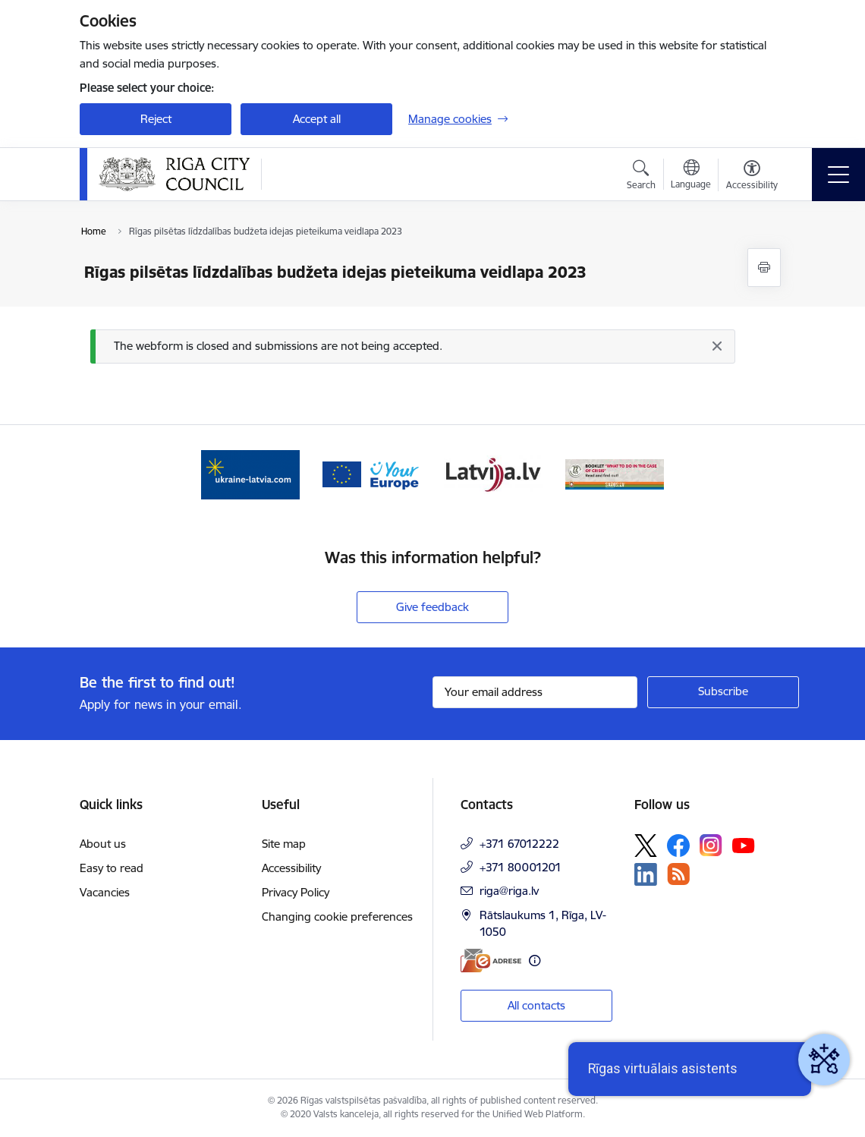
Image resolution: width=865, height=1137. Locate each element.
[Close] (716, 346)
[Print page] (764, 267)
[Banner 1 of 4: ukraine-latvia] (250, 473)
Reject (155, 119)
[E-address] (491, 960)
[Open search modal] (641, 177)
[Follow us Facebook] (678, 845)
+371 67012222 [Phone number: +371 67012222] (519, 843)
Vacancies (105, 892)
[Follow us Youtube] (743, 845)
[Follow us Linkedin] (645, 874)
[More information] (534, 960)
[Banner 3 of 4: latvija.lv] (493, 473)
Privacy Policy (295, 892)
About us (103, 843)
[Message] (412, 346)
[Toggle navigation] (838, 174)
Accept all (317, 119)
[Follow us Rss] (678, 874)
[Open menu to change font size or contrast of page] (752, 177)
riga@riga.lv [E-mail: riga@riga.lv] (509, 890)
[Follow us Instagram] (711, 845)
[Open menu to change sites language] (691, 176)
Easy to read (111, 868)
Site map (284, 843)
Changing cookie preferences (337, 916)
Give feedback (432, 607)
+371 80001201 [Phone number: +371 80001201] (520, 867)
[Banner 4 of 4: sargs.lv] (614, 473)
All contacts (536, 1005)
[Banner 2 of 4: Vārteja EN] (371, 473)
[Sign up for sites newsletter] (723, 692)
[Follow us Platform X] (645, 845)
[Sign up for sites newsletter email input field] (534, 692)
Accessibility (291, 868)
